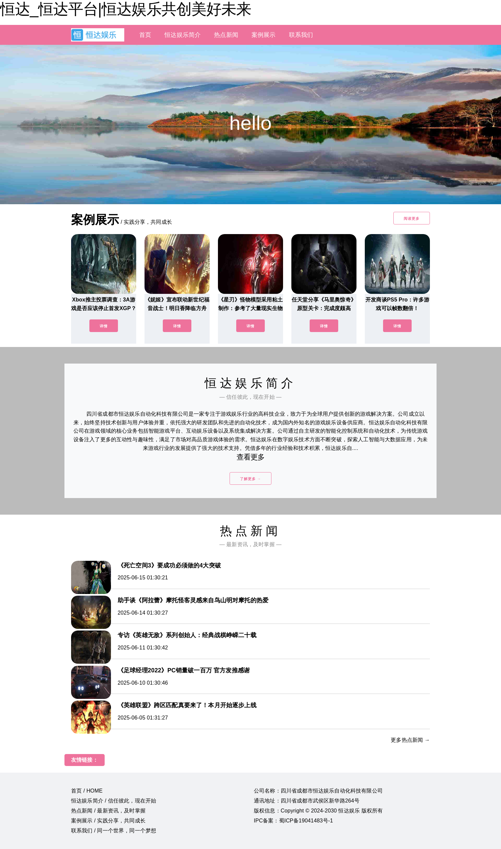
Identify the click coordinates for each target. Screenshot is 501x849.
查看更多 (251, 457)
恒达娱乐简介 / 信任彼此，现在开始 (113, 801)
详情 (104, 326)
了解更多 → (250, 479)
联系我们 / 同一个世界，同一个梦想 (113, 830)
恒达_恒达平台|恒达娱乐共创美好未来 (125, 9)
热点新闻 (226, 35)
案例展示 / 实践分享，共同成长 (108, 820)
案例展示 (263, 35)
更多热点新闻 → (410, 740)
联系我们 (301, 35)
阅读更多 (412, 218)
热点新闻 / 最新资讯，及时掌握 (108, 810)
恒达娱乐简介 (182, 35)
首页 (145, 35)
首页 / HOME (87, 791)
